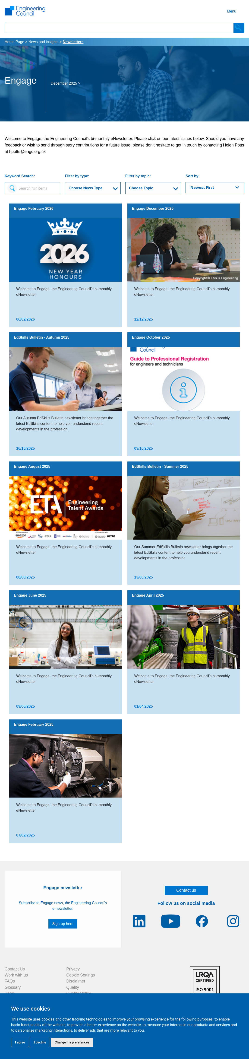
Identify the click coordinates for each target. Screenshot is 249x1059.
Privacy (73, 969)
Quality (72, 987)
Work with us (16, 975)
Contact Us (15, 969)
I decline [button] (40, 1042)
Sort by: (192, 176)
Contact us (186, 890)
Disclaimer (75, 981)
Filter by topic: (138, 176)
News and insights (43, 42)
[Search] (239, 28)
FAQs (10, 981)
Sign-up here (62, 924)
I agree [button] (20, 1042)
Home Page (14, 42)
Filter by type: (77, 176)
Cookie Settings (80, 975)
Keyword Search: (20, 176)
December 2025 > (65, 83)
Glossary (13, 987)
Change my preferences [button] (72, 1042)
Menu (231, 11)
